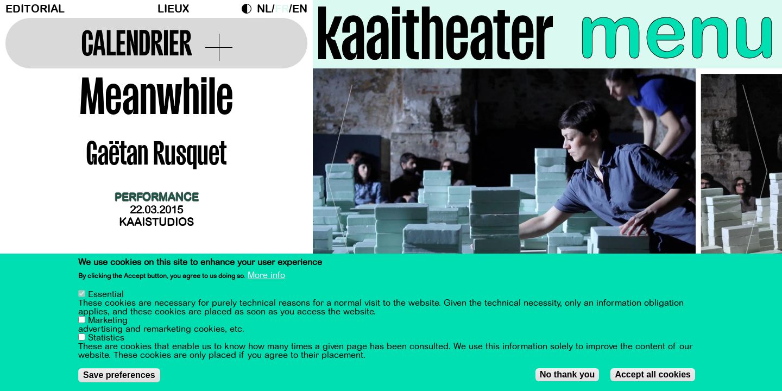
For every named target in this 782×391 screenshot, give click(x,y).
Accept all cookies (653, 374)
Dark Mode (249, 9)
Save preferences (119, 375)
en (299, 9)
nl (264, 9)
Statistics (106, 337)
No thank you (567, 374)
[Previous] (340, 176)
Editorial (35, 9)
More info (266, 275)
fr (282, 9)
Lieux (173, 9)
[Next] (755, 176)
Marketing (108, 320)
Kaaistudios (156, 222)
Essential (106, 294)
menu (677, 32)
